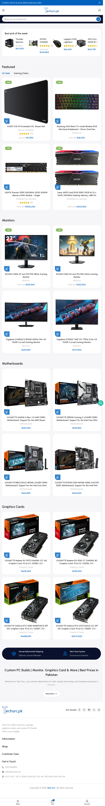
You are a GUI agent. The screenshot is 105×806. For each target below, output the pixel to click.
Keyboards (77, 133)
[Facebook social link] (79, 710)
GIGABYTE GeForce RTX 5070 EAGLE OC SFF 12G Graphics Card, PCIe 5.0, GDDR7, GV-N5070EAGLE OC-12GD (77, 629)
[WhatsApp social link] (94, 710)
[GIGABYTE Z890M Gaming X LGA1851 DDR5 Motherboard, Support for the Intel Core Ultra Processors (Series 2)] (77, 393)
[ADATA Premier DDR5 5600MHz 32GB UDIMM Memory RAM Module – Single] (26, 168)
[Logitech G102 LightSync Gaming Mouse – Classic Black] (57, 43)
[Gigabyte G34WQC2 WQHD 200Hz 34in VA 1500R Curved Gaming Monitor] (26, 315)
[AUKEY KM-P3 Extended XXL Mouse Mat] (26, 102)
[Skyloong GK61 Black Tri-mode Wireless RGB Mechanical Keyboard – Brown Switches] (77, 102)
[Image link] (12, 710)
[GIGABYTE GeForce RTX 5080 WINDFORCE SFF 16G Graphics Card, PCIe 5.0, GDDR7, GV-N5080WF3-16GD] (26, 601)
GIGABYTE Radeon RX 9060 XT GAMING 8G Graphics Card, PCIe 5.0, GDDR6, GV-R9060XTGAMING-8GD (77, 563)
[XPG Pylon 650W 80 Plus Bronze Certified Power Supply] (81, 43)
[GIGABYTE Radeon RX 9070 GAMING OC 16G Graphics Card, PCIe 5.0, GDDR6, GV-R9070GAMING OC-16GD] (26, 536)
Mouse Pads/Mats (26, 130)
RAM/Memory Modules (26, 199)
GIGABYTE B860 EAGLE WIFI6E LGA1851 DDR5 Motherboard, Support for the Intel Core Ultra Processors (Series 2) (26, 485)
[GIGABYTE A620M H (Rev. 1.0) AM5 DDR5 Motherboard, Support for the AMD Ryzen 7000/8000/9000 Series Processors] (26, 393)
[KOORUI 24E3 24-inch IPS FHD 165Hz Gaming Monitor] (77, 249)
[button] (7, 121)
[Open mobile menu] (3, 10)
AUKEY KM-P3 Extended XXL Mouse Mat (26, 126)
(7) (31, 134)
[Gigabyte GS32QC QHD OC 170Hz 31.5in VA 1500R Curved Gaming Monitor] (77, 315)
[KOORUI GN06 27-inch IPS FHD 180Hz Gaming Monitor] (26, 249)
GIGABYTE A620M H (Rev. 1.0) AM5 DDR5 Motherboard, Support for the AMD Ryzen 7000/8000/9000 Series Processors (26, 420)
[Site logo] (51, 10)
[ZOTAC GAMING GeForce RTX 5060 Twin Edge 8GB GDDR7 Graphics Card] (33, 43)
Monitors (26, 280)
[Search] (51, 19)
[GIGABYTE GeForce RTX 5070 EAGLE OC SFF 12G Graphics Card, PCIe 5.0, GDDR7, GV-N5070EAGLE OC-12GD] (77, 601)
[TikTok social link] (99, 710)
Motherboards (26, 424)
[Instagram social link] (84, 710)
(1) (31, 203)
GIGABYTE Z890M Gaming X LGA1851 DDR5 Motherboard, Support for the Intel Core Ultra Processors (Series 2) (76, 420)
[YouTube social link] (89, 710)
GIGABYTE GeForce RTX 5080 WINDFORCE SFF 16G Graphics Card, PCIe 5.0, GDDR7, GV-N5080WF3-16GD (26, 629)
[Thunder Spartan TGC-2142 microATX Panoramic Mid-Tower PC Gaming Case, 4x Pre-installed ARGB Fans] (9, 43)
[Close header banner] (99, 2)
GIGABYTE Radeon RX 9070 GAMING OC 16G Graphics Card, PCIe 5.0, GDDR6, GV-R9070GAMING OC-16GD (26, 563)
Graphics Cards (26, 567)
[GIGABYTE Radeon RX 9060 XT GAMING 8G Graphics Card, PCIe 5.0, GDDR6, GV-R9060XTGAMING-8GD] (77, 536)
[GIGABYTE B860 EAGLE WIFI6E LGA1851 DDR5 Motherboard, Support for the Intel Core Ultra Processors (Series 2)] (26, 458)
